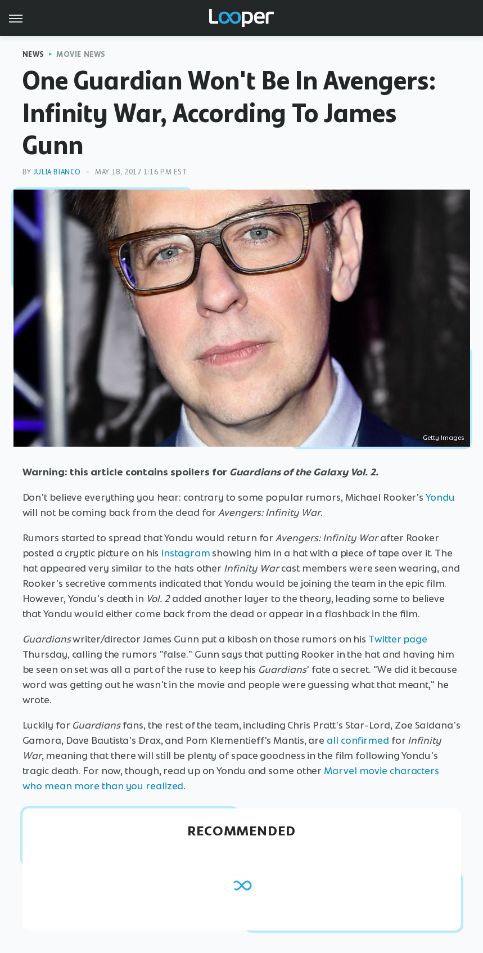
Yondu (440, 497)
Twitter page (397, 639)
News (33, 54)
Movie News (81, 54)
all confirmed (358, 740)
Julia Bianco (57, 172)
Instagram (185, 553)
